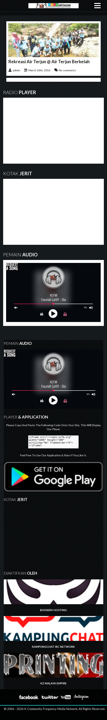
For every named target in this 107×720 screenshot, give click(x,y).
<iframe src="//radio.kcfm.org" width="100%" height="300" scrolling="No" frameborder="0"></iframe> (53, 441)
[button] (97, 5)
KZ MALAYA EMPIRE (53, 669)
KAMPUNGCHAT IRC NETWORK (53, 632)
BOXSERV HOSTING (53, 595)
